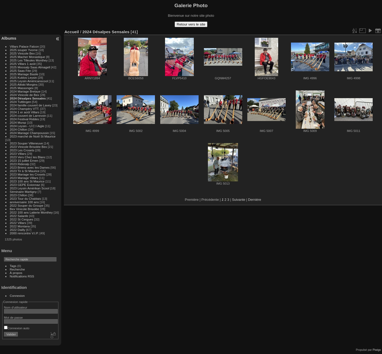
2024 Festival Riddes (24, 119)
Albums (8, 38)
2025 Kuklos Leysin (23, 77)
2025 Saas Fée (21, 70)
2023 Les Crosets (22, 150)
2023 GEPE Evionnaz (25, 184)
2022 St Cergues (21, 219)
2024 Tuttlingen (20, 101)
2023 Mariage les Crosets (28, 174)
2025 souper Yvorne (24, 50)
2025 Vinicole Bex (22, 53)
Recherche (17, 269)
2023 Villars (18, 153)
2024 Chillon (18, 129)
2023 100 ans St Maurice (27, 181)
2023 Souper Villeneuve (26, 143)
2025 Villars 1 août (23, 63)
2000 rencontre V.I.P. (24, 233)
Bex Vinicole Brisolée (24, 209)
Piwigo (377, 349)
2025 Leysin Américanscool (29, 81)
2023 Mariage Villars (24, 178)
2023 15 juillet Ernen (24, 160)
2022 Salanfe (19, 216)
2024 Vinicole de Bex (24, 95)
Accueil (71, 32)
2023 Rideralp (19, 164)
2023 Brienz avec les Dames (30, 167)
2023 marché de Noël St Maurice (33, 136)
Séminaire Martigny (23, 191)
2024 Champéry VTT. (24, 108)
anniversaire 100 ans (24, 202)
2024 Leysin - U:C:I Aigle (27, 126)
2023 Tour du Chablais (25, 198)
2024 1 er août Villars (24, 112)
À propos (16, 272)
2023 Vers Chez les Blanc (28, 157)
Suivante (238, 200)
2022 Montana (20, 226)
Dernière (254, 200)
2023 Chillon (18, 195)
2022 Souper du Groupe (26, 205)
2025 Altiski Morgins (24, 84)
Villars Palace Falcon (24, 46)
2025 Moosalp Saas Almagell (30, 67)
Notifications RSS (22, 276)
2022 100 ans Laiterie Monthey (31, 212)
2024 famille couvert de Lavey (30, 105)
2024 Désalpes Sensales (28, 98)
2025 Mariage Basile (24, 74)
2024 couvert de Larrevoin (28, 115)
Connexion (17, 295)
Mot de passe (13, 317)
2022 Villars (18, 222)
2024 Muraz (18, 122)
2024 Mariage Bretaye (25, 91)
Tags (13, 266)
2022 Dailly (18, 229)
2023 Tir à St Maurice (25, 171)
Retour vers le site (191, 24)
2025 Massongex (22, 88)
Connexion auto (16, 328)
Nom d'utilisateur (15, 307)
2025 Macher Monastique (27, 57)
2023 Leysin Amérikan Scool (29, 188)
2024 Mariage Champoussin (29, 133)
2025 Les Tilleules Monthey (29, 60)
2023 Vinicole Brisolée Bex (28, 146)
